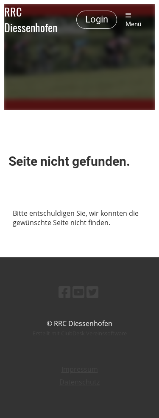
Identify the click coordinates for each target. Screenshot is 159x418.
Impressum (79, 369)
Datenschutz (79, 382)
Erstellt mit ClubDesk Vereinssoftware (80, 333)
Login (96, 19)
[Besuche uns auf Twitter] (92, 292)
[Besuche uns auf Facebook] (64, 292)
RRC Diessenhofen (30, 20)
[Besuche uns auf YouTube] (78, 292)
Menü (133, 20)
